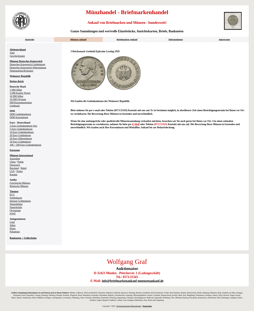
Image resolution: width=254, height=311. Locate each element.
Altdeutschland (18, 49)
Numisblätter (16, 204)
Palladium (15, 231)
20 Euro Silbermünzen (21, 138)
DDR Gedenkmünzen (20, 114)
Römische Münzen (19, 186)
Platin (13, 228)
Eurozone (15, 150)
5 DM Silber (16, 90)
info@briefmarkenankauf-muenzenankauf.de (133, 281)
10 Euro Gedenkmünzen (22, 132)
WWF (13, 213)
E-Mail (136, 124)
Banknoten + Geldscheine (23, 238)
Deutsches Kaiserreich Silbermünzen (28, 67)
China (13, 162)
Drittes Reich (17, 81)
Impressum (224, 39)
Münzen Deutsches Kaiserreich (26, 61)
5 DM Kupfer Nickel (20, 93)
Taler (12, 53)
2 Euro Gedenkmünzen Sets (23, 126)
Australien (15, 158)
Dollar (19, 171)
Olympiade (15, 210)
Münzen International (21, 155)
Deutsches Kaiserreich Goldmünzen (27, 64)
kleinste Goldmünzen (20, 201)
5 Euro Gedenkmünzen (21, 129)
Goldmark (15, 105)
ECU (12, 194)
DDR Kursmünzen (19, 117)
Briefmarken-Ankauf (127, 39)
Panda (20, 162)
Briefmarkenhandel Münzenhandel (129, 306)
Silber (13, 225)
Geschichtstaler (17, 56)
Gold (12, 222)
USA (12, 171)
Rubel (23, 168)
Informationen (176, 39)
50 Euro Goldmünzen (20, 141)
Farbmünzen (16, 198)
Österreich (15, 165)
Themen (14, 191)
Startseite (29, 39)
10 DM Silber (16, 96)
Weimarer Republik (20, 76)
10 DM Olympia (18, 99)
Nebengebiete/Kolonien (21, 71)
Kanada (13, 174)
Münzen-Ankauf (78, 39)
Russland (14, 168)
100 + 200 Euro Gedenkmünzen (25, 145)
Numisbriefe (16, 207)
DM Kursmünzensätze (21, 102)
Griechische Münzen (20, 183)
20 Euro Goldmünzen (20, 135)
